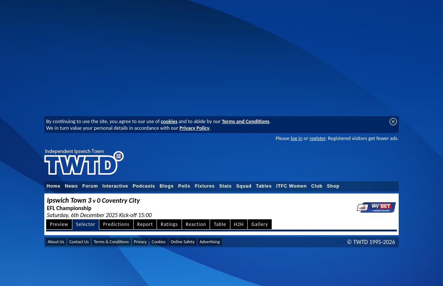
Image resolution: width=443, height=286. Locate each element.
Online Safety (183, 241)
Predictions (116, 224)
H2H (239, 224)
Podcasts (144, 186)
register (317, 138)
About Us (56, 241)
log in (296, 138)
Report (145, 224)
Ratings (169, 224)
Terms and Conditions (245, 121)
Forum (90, 186)
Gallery (259, 224)
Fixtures (205, 186)
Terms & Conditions (111, 241)
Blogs (166, 186)
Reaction (196, 224)
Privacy (140, 241)
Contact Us (79, 241)
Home (54, 186)
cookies (169, 121)
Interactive (115, 186)
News (71, 186)
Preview (59, 224)
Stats (225, 186)
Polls (184, 186)
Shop (333, 186)
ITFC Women (291, 186)
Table (220, 224)
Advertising (210, 241)
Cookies (159, 241)
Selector (85, 224)
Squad (244, 186)
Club (317, 186)
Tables (264, 186)
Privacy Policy (194, 128)
